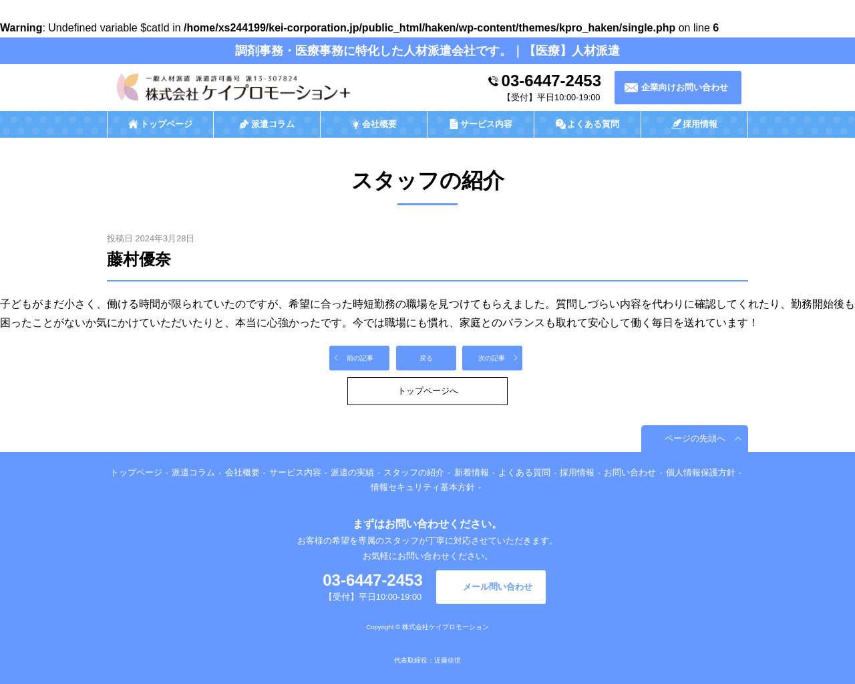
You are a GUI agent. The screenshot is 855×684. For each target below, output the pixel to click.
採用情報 (577, 472)
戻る (426, 358)
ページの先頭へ (695, 438)
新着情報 (471, 472)
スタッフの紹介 (413, 472)
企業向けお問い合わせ (684, 87)
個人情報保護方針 (700, 472)
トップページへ (427, 391)
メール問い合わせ (497, 587)
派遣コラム (193, 472)
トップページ (136, 472)
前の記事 (360, 358)
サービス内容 (295, 472)
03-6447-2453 (551, 81)
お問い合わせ (630, 472)
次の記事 (491, 358)
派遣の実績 (352, 472)
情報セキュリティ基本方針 (423, 487)
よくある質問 (524, 472)
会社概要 (242, 472)
